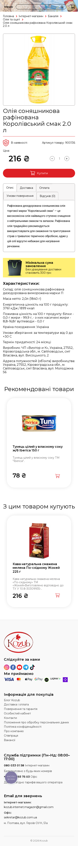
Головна (8, 16)
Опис (10, 187)
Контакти (10, 718)
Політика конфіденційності (22, 726)
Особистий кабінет (17, 713)
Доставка (26, 188)
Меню (8, 7)
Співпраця (11, 735)
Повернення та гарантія (20, 709)
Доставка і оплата (16, 704)
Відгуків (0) (47, 196)
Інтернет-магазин (31, 16)
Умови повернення (20, 196)
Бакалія (53, 16)
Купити (39, 173)
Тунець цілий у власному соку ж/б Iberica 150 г (38, 448)
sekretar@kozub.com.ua (20, 817)
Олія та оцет (11, 19)
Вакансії (9, 740)
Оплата (44, 188)
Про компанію (14, 731)
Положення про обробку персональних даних (36, 722)
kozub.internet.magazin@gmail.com (28, 807)
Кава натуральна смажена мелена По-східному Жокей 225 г (36, 567)
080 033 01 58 (14, 765)
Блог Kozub (12, 700)
